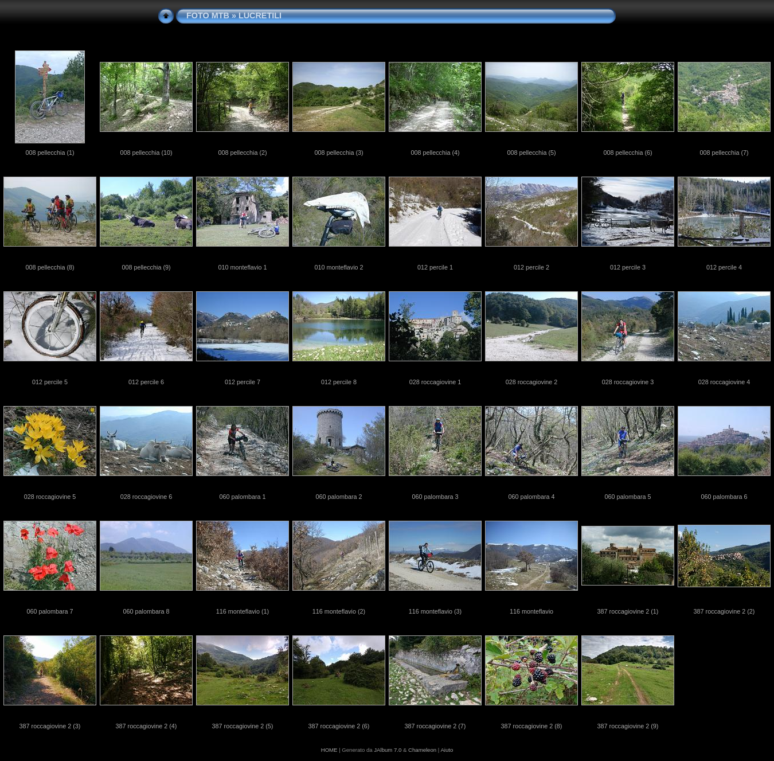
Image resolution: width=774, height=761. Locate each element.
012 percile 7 (242, 381)
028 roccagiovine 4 (724, 381)
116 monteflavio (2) (338, 611)
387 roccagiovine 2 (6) (339, 726)
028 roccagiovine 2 (532, 381)
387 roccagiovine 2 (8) (531, 726)
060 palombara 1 (242, 496)
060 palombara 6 (724, 496)
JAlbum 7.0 (387, 750)
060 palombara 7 (49, 611)
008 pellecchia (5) (531, 152)
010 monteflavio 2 (338, 267)
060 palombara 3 (435, 496)
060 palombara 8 (146, 611)
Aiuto (446, 750)
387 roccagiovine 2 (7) (435, 726)
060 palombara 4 (531, 496)
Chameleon (422, 750)
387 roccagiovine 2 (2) (724, 611)
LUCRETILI (260, 15)
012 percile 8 (339, 381)
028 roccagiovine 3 (628, 381)
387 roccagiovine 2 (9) (628, 726)
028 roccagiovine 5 (50, 496)
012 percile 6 (146, 381)
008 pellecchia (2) (242, 152)
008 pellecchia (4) (435, 152)
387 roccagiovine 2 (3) (50, 726)
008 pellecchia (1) (49, 152)
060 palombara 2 (338, 496)
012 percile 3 (628, 267)
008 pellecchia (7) (723, 152)
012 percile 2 (531, 267)
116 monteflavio (531, 611)
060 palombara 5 (627, 496)
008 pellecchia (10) (146, 152)
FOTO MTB (207, 15)
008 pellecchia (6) (627, 152)
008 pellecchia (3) (338, 152)
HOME (329, 750)
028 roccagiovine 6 (146, 496)
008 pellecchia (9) (146, 267)
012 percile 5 (50, 381)
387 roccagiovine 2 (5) (242, 726)
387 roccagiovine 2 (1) (628, 611)
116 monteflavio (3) (435, 611)
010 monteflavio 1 (242, 267)
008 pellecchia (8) (49, 267)
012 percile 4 (724, 267)
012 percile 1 (435, 267)
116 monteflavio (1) (242, 611)
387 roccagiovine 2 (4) (146, 726)
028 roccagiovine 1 (435, 381)
